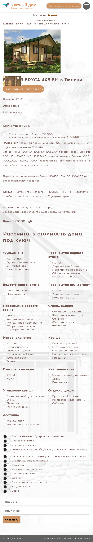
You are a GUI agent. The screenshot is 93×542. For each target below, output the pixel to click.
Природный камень (66, 396)
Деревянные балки (65, 266)
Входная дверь (21, 486)
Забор (15, 490)
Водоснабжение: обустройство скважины (38, 436)
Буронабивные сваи (21, 262)
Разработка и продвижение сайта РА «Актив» (67, 538)
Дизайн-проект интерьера (28, 469)
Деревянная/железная (23, 424)
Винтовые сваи (17, 265)
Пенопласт (59, 382)
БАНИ (19, 23)
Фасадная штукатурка (68, 315)
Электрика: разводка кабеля (30, 460)
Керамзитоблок (17, 347)
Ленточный (15, 258)
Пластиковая (16, 294)
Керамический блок (20, 354)
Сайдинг (58, 318)
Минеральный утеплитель (70, 375)
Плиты (56, 262)
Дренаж (17, 477)
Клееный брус (17, 357)
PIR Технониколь (18, 407)
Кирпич (12, 343)
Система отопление (24, 445)
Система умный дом (24, 473)
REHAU (11, 375)
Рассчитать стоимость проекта (23, 89)
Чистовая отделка (23, 440)
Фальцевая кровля (65, 350)
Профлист (59, 357)
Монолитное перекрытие (69, 269)
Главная (8, 23)
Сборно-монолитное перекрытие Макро (66, 275)
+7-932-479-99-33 (45, 20)
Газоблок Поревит (19, 350)
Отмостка (18, 465)
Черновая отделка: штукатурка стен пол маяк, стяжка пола (49, 456)
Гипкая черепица (64, 343)
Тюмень (52, 15)
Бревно (12, 361)
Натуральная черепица (69, 354)
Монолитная (15, 420)
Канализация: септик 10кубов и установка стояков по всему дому (49, 450)
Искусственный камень (68, 399)
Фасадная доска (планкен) (64, 324)
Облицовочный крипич (68, 311)
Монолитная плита (20, 269)
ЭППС (56, 378)
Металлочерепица (65, 347)
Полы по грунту (63, 297)
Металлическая (18, 290)
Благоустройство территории (30, 482)
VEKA (10, 378)
